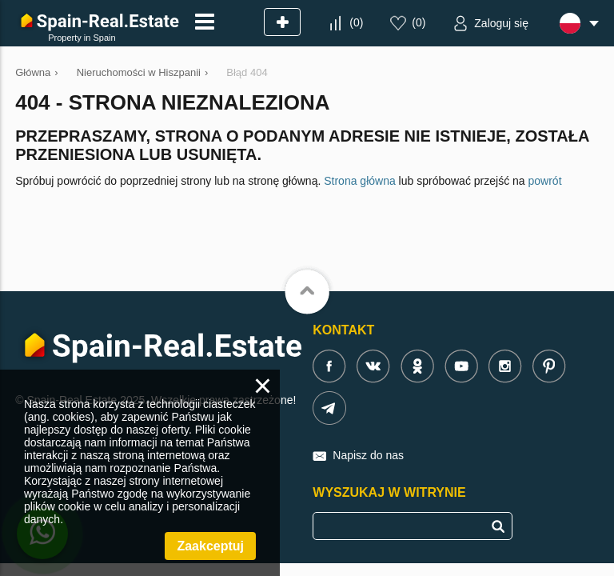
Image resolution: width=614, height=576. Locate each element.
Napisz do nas (368, 455)
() (356, 22)
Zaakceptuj (210, 546)
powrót (545, 180)
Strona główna (360, 180)
